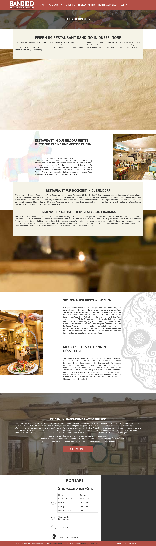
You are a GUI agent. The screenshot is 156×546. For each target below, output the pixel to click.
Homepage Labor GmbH (89, 543)
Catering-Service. (118, 438)
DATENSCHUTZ (134, 543)
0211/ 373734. (109, 441)
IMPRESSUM (121, 543)
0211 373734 (63, 527)
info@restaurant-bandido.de (69, 537)
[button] (78, 449)
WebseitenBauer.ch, (57, 543)
